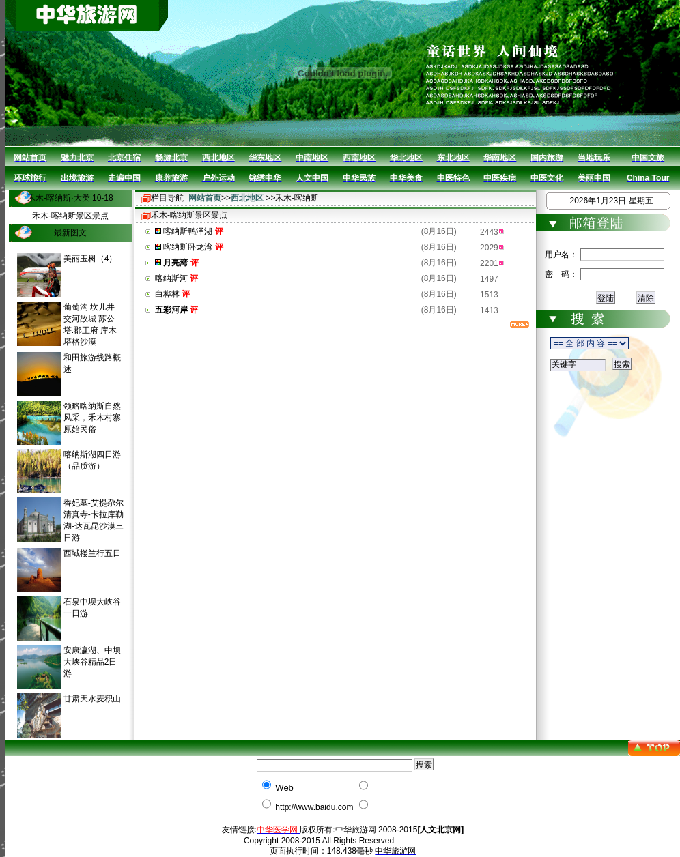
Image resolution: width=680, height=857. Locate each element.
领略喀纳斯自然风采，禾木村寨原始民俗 (92, 417)
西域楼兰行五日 (92, 553)
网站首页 (204, 198)
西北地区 (247, 198)
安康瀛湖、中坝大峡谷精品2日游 (92, 661)
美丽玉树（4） (90, 258)
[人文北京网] (440, 829)
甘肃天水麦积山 (92, 698)
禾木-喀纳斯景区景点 (70, 215)
